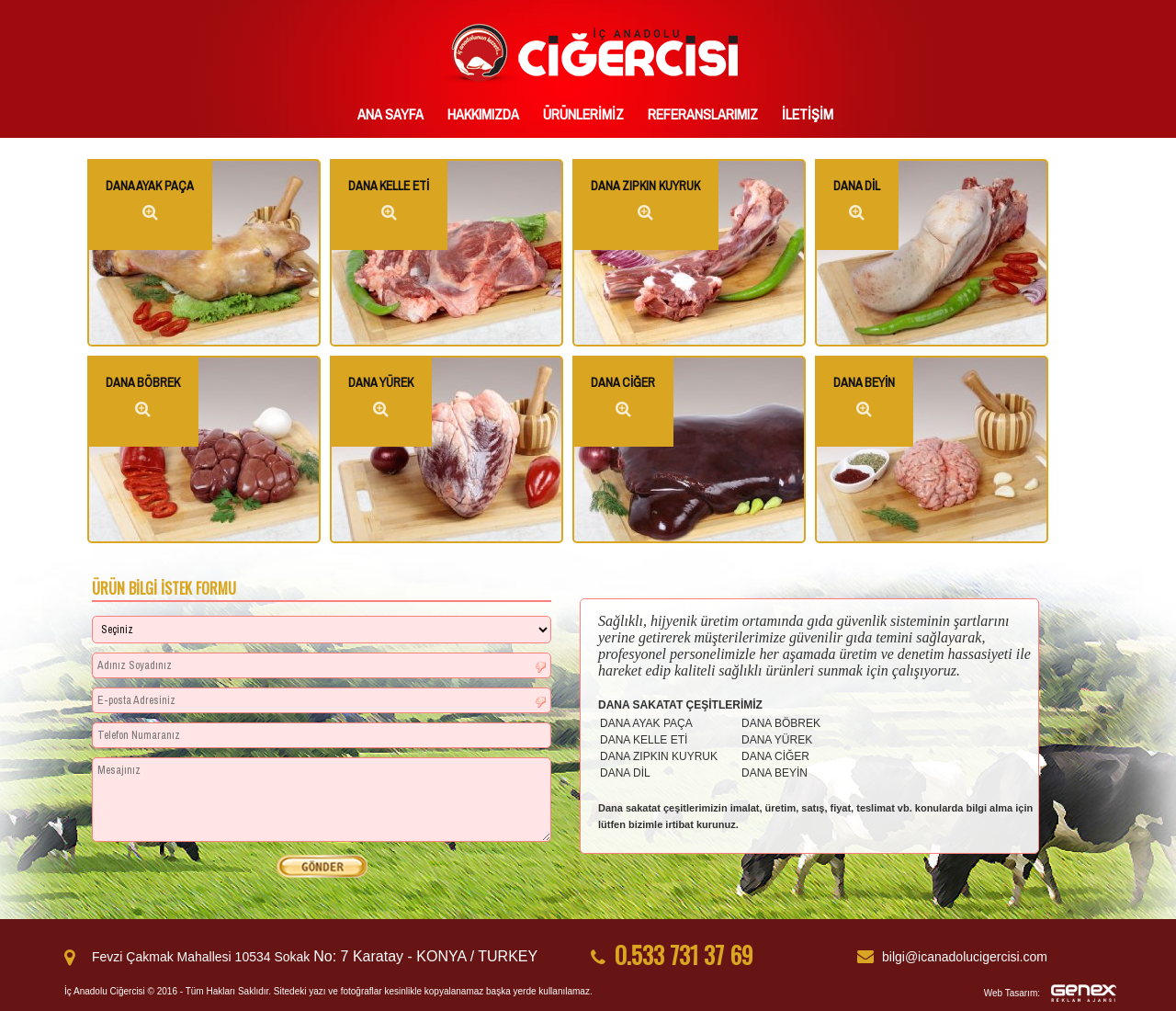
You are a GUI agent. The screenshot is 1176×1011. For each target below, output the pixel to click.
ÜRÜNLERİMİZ (583, 114)
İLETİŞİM (807, 114)
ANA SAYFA (390, 114)
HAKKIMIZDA (483, 114)
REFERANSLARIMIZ (703, 114)
